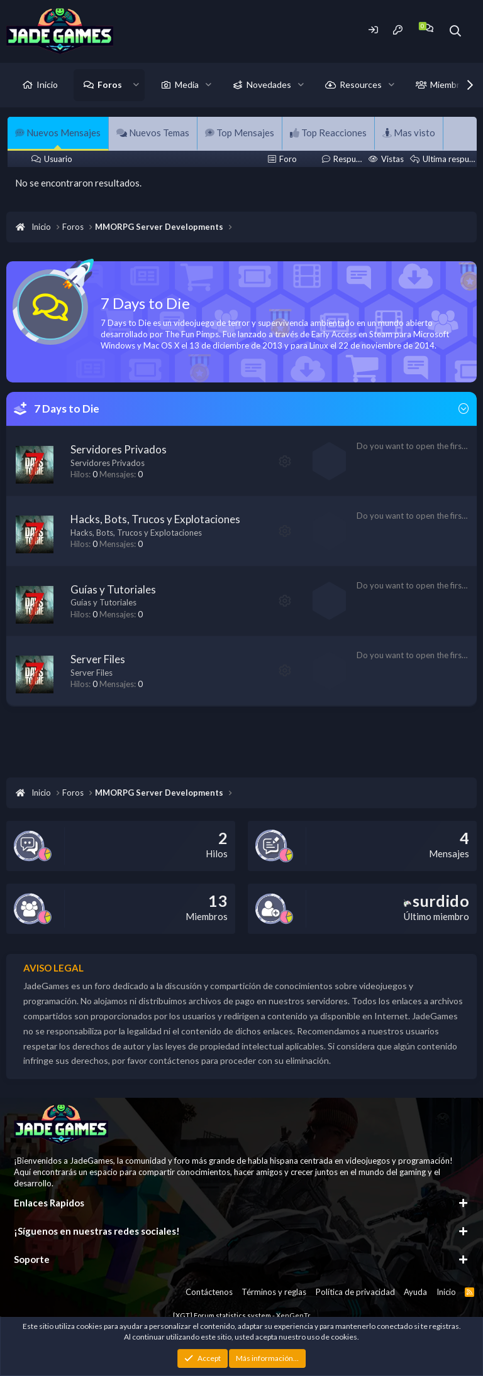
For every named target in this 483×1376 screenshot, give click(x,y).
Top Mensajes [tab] (239, 132)
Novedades (269, 84)
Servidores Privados (118, 449)
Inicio (47, 84)
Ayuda (415, 1292)
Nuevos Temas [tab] (152, 132)
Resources (361, 84)
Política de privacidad (355, 1292)
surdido (436, 900)
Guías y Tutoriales (113, 589)
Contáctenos (209, 1292)
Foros (109, 84)
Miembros (449, 84)
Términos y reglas (274, 1292)
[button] (136, 84)
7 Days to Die (66, 408)
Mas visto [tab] (408, 132)
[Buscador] (455, 31)
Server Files (97, 659)
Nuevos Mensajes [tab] (58, 132)
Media (187, 84)
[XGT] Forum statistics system (242, 1315)
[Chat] (428, 28)
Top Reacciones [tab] (328, 132)
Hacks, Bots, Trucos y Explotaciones (155, 519)
